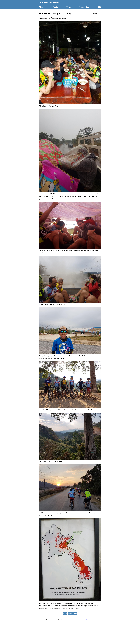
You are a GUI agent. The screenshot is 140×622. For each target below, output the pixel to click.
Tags (68, 7)
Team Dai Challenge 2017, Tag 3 (56, 13)
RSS (99, 7)
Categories (84, 7)
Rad (75, 613)
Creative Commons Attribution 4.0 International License (84, 619)
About (41, 7)
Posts (55, 7)
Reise (70, 613)
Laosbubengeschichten (49, 2)
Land (65, 613)
